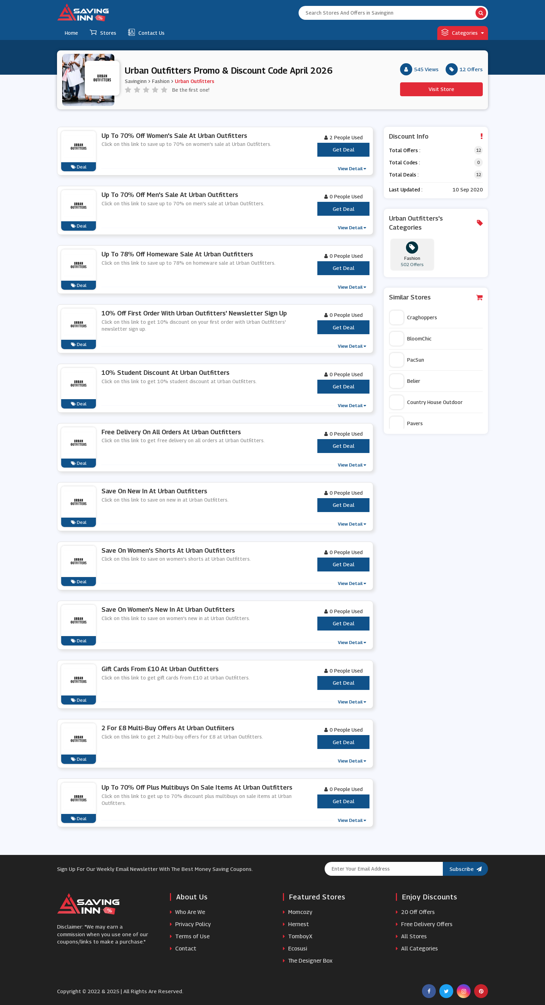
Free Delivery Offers (424, 924)
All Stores (411, 936)
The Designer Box (308, 960)
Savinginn (136, 81)
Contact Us (146, 32)
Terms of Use (190, 936)
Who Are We (187, 912)
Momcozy (297, 912)
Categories (462, 32)
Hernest (296, 924)
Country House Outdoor (426, 402)
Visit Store (441, 89)
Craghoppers (413, 317)
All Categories (417, 948)
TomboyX (297, 936)
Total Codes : (404, 162)
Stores (103, 32)
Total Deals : (403, 175)
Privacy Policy (190, 924)
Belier (405, 381)
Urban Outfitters (194, 81)
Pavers (406, 423)
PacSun (407, 360)
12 (478, 150)
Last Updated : (405, 189)
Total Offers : (404, 150)
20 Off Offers (415, 912)
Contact (183, 948)
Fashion (161, 81)
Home (71, 33)
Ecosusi (295, 948)
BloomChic (410, 339)
